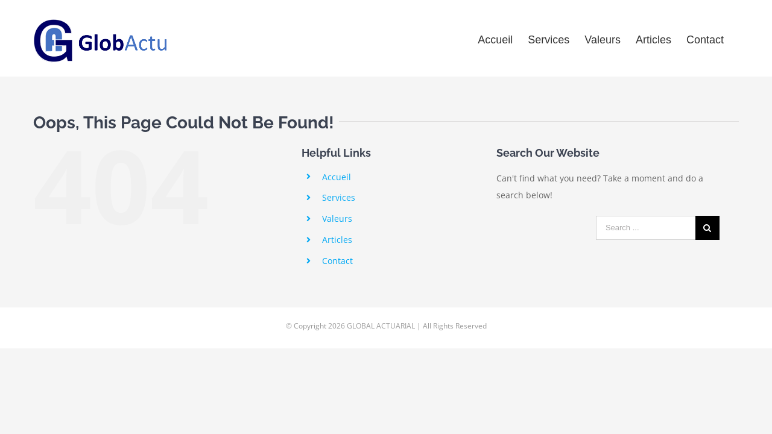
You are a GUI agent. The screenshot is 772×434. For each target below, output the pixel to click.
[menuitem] (486, 38)
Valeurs (337, 218)
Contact (337, 260)
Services (338, 197)
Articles (337, 239)
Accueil (336, 177)
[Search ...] (645, 228)
